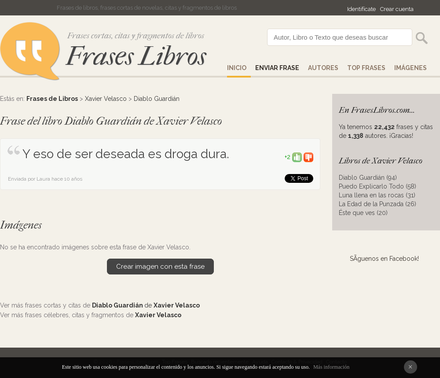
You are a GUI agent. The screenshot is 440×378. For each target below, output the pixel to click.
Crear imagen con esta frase (160, 267)
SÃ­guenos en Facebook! (384, 258)
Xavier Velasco (106, 98)
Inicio (236, 67)
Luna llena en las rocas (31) (377, 195)
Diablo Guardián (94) (368, 177)
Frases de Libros (52, 98)
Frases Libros (136, 56)
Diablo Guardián (157, 98)
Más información (331, 367)
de (146, 305)
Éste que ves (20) (363, 212)
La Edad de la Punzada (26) (377, 204)
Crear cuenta (397, 9)
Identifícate (361, 9)
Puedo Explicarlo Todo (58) (377, 186)
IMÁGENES (410, 67)
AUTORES (323, 67)
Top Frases (366, 67)
